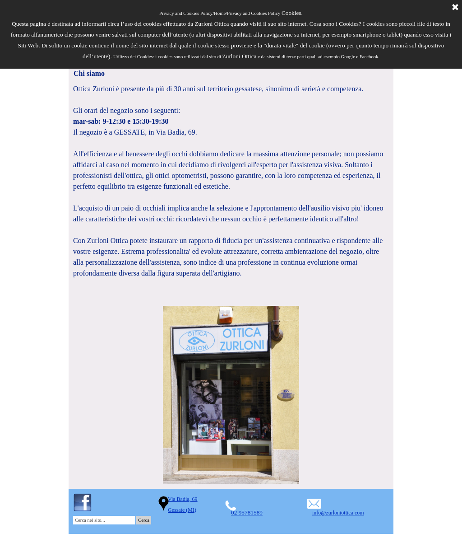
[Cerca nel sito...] (104, 520)
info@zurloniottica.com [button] (338, 513)
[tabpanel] (231, 192)
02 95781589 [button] (247, 512)
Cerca (143, 520)
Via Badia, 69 (183, 499)
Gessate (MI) (182, 510)
